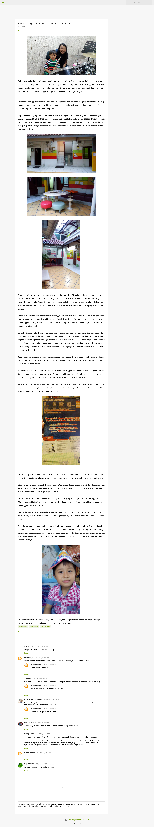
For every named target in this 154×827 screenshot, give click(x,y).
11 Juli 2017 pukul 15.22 (44, 752)
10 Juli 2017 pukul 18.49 (41, 722)
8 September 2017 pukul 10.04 (45, 764)
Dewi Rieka (29, 723)
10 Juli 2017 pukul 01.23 (42, 646)
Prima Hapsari (36, 664)
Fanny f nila (29, 734)
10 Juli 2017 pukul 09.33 (39, 678)
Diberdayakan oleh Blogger (77, 820)
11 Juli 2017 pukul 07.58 (42, 734)
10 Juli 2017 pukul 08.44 (41, 657)
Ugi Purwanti (29, 764)
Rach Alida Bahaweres (33, 700)
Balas (26, 653)
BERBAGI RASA (34, 626)
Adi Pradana (29, 646)
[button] (19, 30)
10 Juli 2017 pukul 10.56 (51, 699)
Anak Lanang (23, 626)
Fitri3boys (28, 658)
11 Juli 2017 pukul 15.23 (50, 664)
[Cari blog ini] (141, 2)
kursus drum (45, 626)
